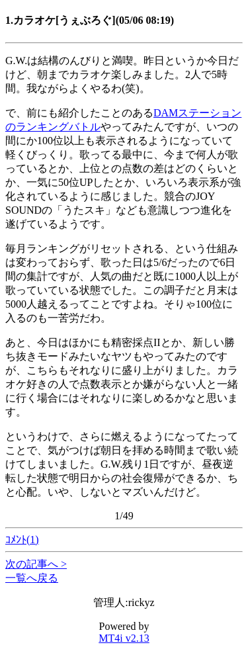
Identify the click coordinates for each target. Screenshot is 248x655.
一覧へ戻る (31, 578)
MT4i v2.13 (124, 638)
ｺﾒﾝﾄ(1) (22, 539)
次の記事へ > (36, 564)
